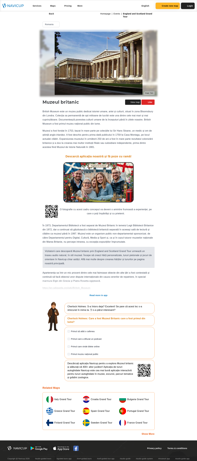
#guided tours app (64, 459)
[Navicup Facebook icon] (76, 448)
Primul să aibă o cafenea (83, 331)
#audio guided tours (43, 459)
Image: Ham (149, 93)
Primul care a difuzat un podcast (86, 339)
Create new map (167, 5)
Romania (51, 24)
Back (49, 13)
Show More (148, 434)
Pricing (68, 6)
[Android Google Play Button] (39, 448)
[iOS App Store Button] (61, 448)
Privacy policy (154, 448)
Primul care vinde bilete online (85, 346)
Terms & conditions (177, 448)
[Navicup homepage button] (14, 6)
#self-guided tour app (105, 459)
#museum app (164, 459)
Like (148, 102)
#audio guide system (144, 459)
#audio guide (125, 459)
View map (133, 102)
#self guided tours (84, 459)
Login (188, 5)
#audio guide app (182, 459)
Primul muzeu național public (84, 354)
